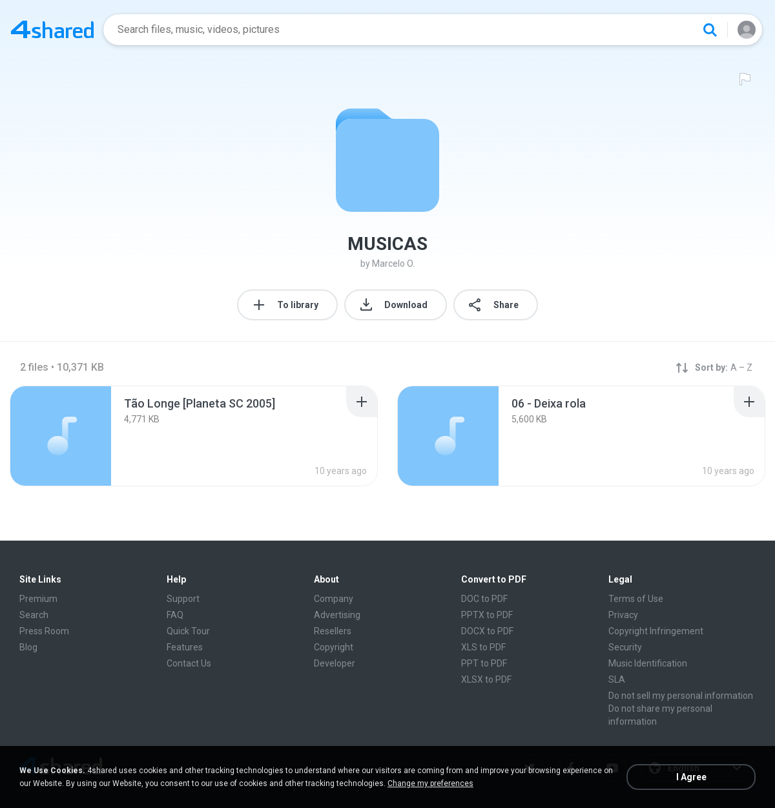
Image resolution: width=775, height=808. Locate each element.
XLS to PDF (483, 647)
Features (185, 647)
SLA (616, 679)
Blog (28, 647)
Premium (38, 599)
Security (625, 647)
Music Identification (647, 663)
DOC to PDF (484, 599)
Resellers (332, 631)
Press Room (44, 631)
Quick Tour (188, 631)
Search (33, 615)
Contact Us (189, 663)
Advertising (337, 615)
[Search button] (709, 29)
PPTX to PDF (487, 615)
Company (333, 599)
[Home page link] (52, 30)
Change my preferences (430, 783)
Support (183, 599)
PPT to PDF (484, 663)
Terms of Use (635, 599)
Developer (334, 663)
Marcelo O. (393, 263)
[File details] (60, 436)
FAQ (175, 615)
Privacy (623, 615)
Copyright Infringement (655, 631)
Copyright (333, 647)
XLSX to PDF (486, 679)
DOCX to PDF (487, 631)
